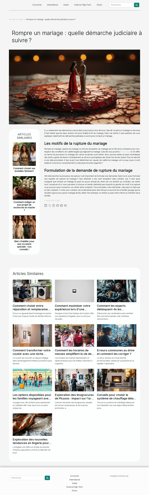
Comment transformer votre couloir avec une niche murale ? (32, 354)
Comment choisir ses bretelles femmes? (24, 169)
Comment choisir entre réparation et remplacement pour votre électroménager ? (32, 309)
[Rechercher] (121, 5)
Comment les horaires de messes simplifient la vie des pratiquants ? (74, 354)
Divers (99, 5)
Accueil (12, 19)
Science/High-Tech (82, 5)
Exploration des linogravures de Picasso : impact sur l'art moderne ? (74, 398)
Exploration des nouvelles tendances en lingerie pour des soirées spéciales (31, 443)
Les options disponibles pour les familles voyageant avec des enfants (32, 398)
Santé (66, 5)
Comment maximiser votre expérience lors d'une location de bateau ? (72, 309)
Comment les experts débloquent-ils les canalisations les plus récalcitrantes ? (111, 311)
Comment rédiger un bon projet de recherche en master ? (24, 206)
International (52, 5)
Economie (37, 5)
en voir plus (125, 152)
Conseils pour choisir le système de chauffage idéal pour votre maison (115, 398)
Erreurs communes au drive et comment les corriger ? (115, 352)
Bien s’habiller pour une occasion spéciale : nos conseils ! (24, 245)
